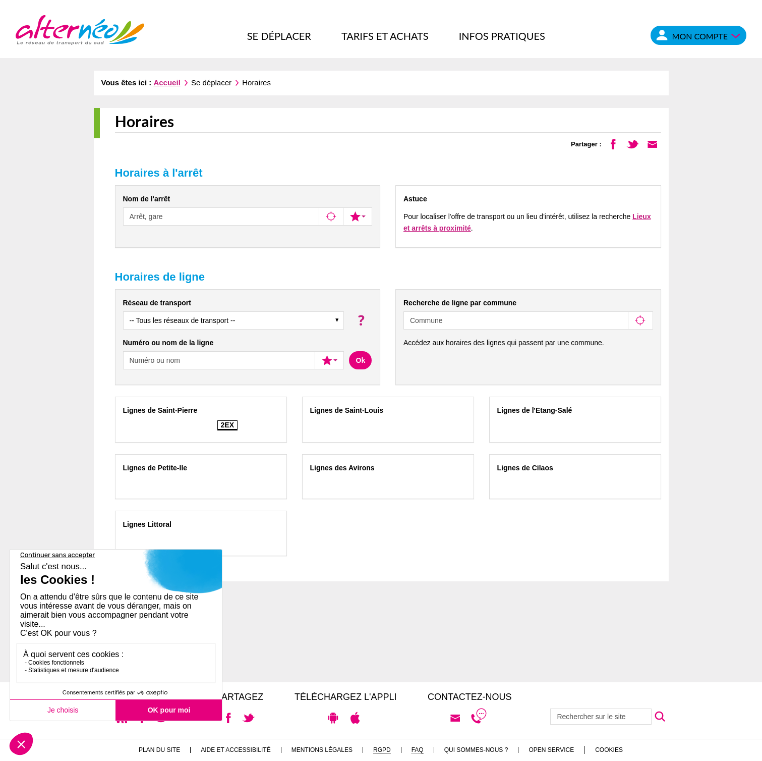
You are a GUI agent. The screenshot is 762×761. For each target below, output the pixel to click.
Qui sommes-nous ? (476, 750)
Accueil (166, 82)
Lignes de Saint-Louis (346, 410)
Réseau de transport (157, 303)
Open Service (551, 750)
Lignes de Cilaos (525, 468)
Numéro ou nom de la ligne (168, 343)
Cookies (609, 749)
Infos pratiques (502, 36)
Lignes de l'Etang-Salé (534, 410)
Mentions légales (322, 750)
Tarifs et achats (385, 36)
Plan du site (159, 750)
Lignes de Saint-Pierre (160, 410)
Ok (361, 360)
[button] (360, 320)
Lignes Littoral (147, 524)
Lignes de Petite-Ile (155, 468)
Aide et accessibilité (236, 750)
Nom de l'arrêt (146, 199)
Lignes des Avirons (342, 468)
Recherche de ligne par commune (459, 303)
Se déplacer (279, 36)
